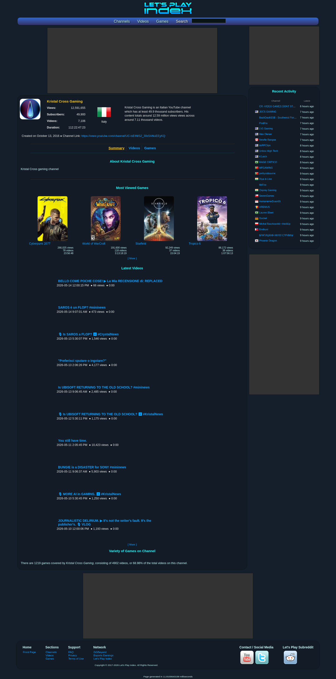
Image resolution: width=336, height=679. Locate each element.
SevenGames (266, 195)
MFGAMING (266, 167)
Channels (51, 652)
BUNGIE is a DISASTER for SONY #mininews (92, 467)
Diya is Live (265, 179)
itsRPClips (265, 145)
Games (150, 148)
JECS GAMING (267, 111)
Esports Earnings (103, 655)
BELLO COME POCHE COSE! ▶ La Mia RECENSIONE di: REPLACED (110, 281)
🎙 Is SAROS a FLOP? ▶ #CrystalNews (88, 334)
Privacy (72, 655)
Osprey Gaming (267, 190)
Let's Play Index (103, 658)
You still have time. (72, 440)
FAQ (71, 652)
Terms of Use (76, 658)
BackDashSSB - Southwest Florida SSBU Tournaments (289, 117)
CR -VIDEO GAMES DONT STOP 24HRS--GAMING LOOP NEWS (295, 106)
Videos (134, 148)
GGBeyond (100, 652)
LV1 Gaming (266, 128)
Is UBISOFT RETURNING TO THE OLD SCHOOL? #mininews (104, 387)
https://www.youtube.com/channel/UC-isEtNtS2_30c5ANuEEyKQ (123, 136)
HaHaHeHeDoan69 (269, 201)
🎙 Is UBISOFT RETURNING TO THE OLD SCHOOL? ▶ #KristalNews (110, 414)
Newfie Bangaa (267, 139)
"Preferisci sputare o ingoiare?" (82, 361)
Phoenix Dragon (268, 240)
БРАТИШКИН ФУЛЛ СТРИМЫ (276, 235)
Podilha (263, 123)
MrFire (262, 184)
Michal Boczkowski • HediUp (274, 223)
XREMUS (264, 207)
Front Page (29, 652)
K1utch (263, 156)
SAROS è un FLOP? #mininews (82, 307)
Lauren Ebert (266, 212)
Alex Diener (265, 134)
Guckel (263, 218)
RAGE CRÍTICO (268, 162)
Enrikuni (263, 229)
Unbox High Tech (268, 150)
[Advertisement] (132, 60)
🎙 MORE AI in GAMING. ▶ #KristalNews (89, 494)
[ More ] (132, 258)
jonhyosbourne (267, 173)
